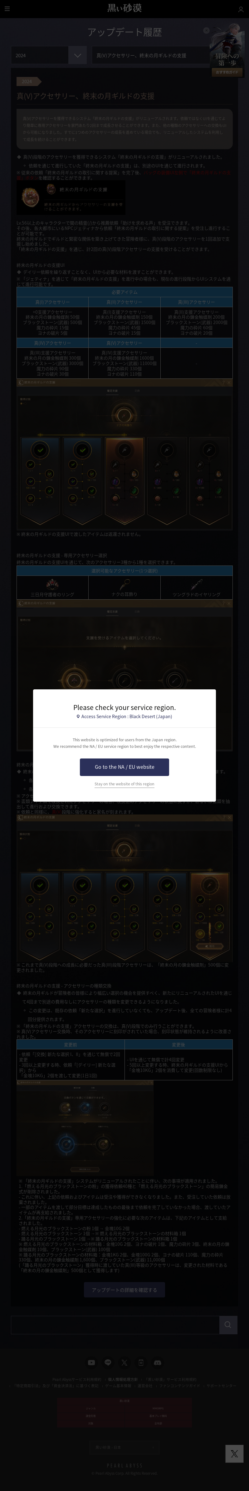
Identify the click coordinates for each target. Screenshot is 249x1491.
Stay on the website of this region (124, 784)
